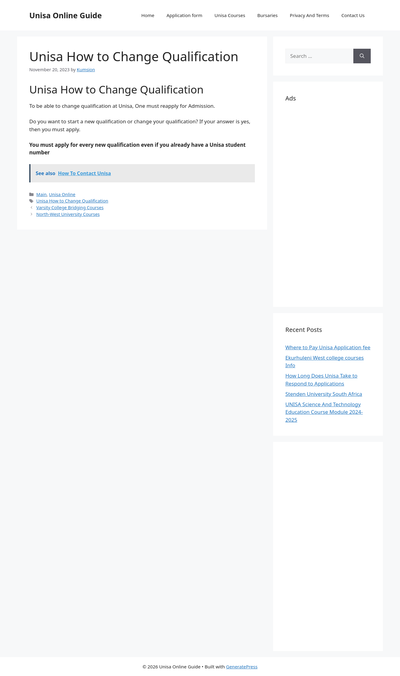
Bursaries (267, 15)
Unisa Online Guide (65, 15)
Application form (184, 15)
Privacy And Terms (309, 15)
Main (41, 194)
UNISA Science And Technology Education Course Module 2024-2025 (324, 412)
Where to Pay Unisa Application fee (327, 347)
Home (148, 15)
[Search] (362, 56)
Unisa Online (62, 194)
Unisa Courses (230, 15)
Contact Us (353, 15)
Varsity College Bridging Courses (69, 207)
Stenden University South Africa (323, 393)
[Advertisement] (328, 203)
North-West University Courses (68, 214)
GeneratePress (241, 667)
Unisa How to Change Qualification (72, 201)
